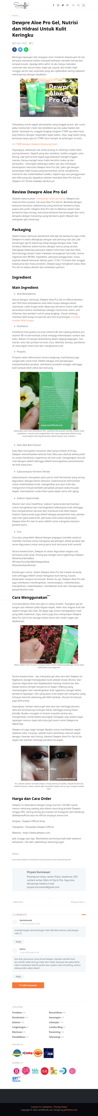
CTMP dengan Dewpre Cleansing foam (36, 144)
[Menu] (48, 595)
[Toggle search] (78, 5)
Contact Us (36, 1106)
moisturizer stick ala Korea (51, 198)
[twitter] (62, 5)
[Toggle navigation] (83, 5)
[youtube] (67, 5)
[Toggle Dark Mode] (73, 5)
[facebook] (53, 5)
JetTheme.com (70, 1109)
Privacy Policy (60, 1106)
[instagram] (58, 5)
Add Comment (28, 985)
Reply (18, 941)
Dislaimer (47, 1106)
